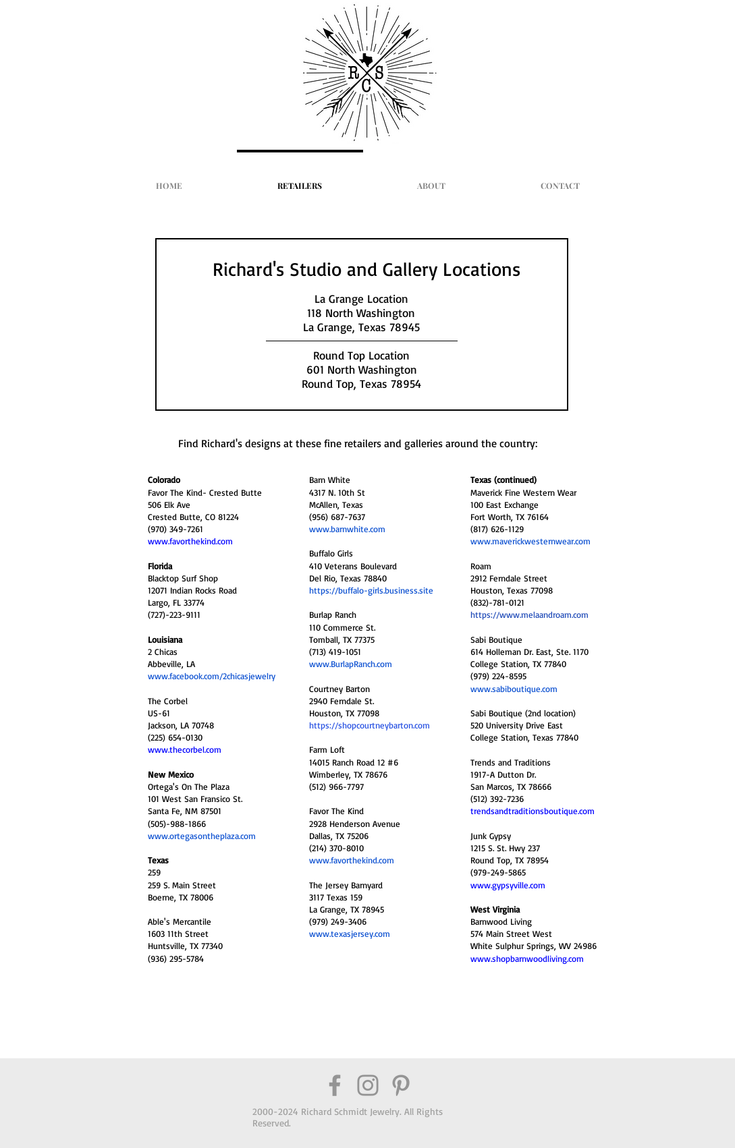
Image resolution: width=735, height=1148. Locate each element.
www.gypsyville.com (507, 885)
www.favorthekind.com (351, 860)
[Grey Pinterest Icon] (401, 1085)
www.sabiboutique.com (513, 688)
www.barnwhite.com (347, 528)
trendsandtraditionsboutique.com (532, 810)
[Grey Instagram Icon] (368, 1085)
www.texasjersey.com (349, 933)
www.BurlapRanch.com (350, 663)
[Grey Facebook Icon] (335, 1085)
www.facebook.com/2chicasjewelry (211, 675)
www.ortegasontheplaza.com (202, 835)
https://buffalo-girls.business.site (371, 590)
